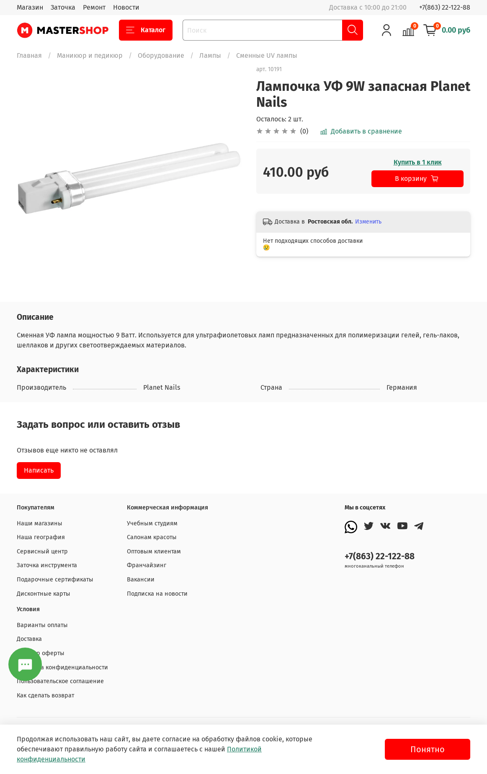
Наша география (41, 537)
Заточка (63, 7)
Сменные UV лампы (266, 55)
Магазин (30, 7)
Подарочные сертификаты (55, 579)
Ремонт (94, 7)
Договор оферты (40, 653)
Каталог (145, 30)
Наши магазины (39, 523)
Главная (29, 55)
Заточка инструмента (47, 565)
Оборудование (161, 55)
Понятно (427, 749)
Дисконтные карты (43, 593)
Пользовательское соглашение (60, 681)
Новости (126, 7)
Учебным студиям (152, 523)
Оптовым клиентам (154, 551)
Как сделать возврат (45, 695)
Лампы (210, 55)
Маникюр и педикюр (90, 55)
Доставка (29, 639)
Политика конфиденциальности (62, 667)
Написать (39, 470)
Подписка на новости (157, 593)
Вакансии (141, 579)
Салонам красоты (152, 537)
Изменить (368, 221)
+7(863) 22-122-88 (444, 7)
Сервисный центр (42, 551)
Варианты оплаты (42, 625)
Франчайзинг (146, 565)
